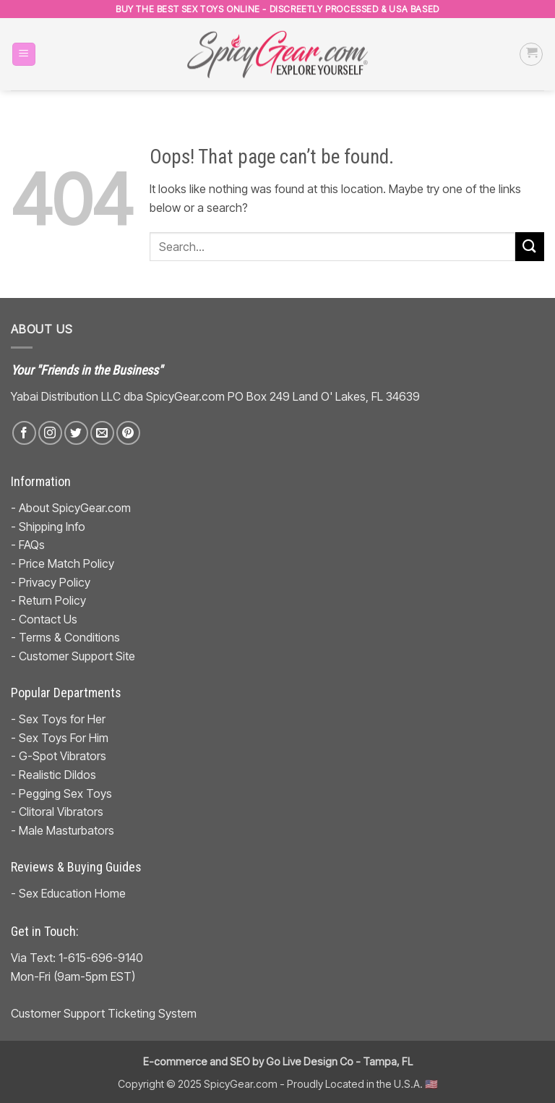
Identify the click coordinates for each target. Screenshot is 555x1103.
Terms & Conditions (69, 637)
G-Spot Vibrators (62, 756)
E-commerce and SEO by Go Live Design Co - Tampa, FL (278, 1061)
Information (41, 481)
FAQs (32, 544)
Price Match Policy (66, 563)
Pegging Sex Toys (65, 793)
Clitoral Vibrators (61, 811)
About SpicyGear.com (75, 508)
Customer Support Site (77, 656)
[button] (23, 55)
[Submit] (529, 246)
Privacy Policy (54, 582)
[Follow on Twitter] (76, 433)
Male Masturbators (66, 830)
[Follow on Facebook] (24, 433)
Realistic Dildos (57, 774)
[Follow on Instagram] (50, 433)
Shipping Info (52, 526)
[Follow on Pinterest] (128, 433)
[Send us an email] (102, 433)
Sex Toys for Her (62, 719)
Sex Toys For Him (63, 738)
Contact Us (48, 619)
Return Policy (52, 600)
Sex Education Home (72, 893)
